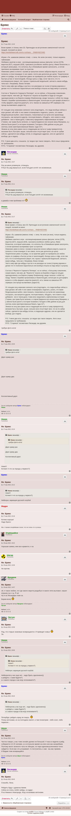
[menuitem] (12, 15)
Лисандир (12, 152)
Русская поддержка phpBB (35, 813)
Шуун (4, 728)
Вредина (12, 577)
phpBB (31, 811)
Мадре (4, 506)
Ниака (4, 174)
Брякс (5, 24)
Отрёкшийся (12, 533)
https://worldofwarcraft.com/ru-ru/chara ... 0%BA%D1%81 (23, 52)
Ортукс (3, 605)
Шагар (10, 555)
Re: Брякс (6, 159)
